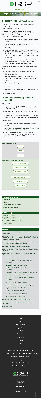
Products (6, 229)
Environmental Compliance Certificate (12, 220)
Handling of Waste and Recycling (20, 356)
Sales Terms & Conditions (20, 366)
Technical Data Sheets (8, 215)
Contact (20, 343)
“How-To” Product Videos (20, 363)
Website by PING (20, 391)
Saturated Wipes (8, 306)
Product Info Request (20, 163)
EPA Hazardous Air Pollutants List (16, 130)
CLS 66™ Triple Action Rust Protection (16, 293)
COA (20, 155)
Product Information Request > (12, 204)
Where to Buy (20, 185)
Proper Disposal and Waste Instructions (13, 218)
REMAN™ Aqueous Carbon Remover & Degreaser (20, 285)
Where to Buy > (7, 199)
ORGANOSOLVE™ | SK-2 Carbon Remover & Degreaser (19, 261)
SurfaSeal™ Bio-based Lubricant (15, 290)
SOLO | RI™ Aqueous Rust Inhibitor (16, 296)
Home (20, 318)
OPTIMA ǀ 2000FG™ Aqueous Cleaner (16, 282)
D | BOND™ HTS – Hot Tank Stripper (16, 265)
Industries (20, 334)
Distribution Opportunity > (10, 207)
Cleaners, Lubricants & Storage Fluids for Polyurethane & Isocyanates (19, 232)
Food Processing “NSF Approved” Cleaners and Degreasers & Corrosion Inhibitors (20, 249)
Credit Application (20, 181)
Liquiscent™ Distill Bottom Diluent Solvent (17, 288)
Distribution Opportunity (20, 177)
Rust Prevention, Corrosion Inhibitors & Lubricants (17, 299)
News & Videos (20, 324)
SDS (20, 146)
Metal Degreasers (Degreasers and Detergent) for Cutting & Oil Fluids (20, 254)
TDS (20, 151)
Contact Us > (6, 202)
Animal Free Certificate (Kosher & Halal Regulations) (20, 353)
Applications (20, 328)
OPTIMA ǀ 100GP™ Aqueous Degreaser (17, 275)
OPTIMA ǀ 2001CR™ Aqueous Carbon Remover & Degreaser (20, 278)
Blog (20, 360)
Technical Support (20, 171)
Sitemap (20, 340)
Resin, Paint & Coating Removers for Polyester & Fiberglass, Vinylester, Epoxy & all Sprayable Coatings (20, 242)
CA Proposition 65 (33, 128)
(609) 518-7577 (21, 10)
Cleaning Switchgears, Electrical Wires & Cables (16, 246)
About (20, 321)
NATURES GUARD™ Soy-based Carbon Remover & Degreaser (20, 268)
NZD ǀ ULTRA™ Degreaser (13, 258)
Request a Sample (20, 167)
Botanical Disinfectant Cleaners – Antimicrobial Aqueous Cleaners (19, 302)
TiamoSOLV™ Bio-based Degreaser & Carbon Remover (21, 272)
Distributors (20, 337)
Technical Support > (9, 210)
